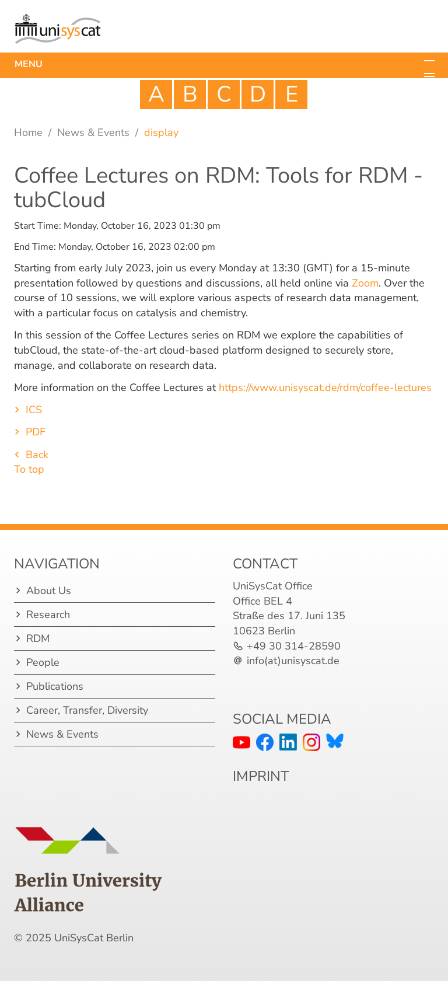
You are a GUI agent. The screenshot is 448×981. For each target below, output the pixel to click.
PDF (36, 432)
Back (37, 455)
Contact (265, 563)
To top (29, 469)
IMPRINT (261, 776)
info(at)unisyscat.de (293, 661)
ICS (34, 410)
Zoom (365, 283)
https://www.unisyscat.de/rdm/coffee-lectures (324, 387)
